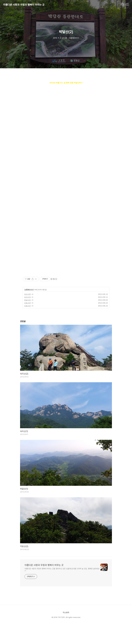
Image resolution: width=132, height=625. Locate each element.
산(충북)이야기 (29, 290)
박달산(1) (27, 300)
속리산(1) (27, 297)
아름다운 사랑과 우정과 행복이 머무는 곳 (23, 4)
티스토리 (66, 612)
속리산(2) (27, 294)
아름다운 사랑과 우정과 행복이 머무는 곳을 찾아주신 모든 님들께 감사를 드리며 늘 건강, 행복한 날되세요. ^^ (62, 570)
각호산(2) (27, 303)
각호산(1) (27, 306)
